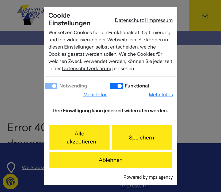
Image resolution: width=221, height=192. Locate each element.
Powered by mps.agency (148, 177)
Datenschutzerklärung (87, 68)
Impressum (160, 20)
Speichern (141, 137)
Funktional (136, 86)
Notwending (72, 86)
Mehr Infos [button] (95, 95)
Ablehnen (111, 160)
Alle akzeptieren (81, 137)
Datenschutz (129, 20)
